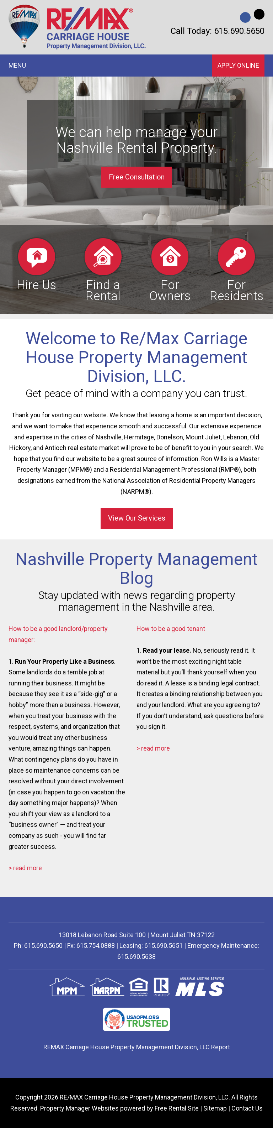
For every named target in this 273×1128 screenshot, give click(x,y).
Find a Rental (103, 269)
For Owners (170, 269)
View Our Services (136, 518)
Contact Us (247, 1108)
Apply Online (238, 65)
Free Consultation (137, 177)
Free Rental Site (177, 1108)
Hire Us (36, 264)
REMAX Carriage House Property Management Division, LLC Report (136, 1047)
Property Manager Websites (79, 1108)
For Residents (236, 269)
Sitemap (215, 1108)
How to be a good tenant (170, 628)
